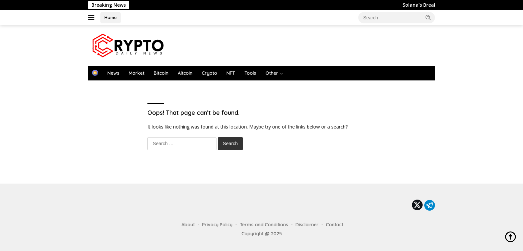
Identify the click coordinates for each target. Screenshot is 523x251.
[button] (428, 17)
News (113, 73)
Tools (250, 73)
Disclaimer (307, 225)
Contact (334, 225)
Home (110, 17)
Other (272, 73)
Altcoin (185, 73)
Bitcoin (161, 73)
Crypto (209, 73)
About (188, 225)
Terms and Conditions (264, 225)
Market (136, 73)
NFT (230, 73)
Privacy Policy (217, 225)
